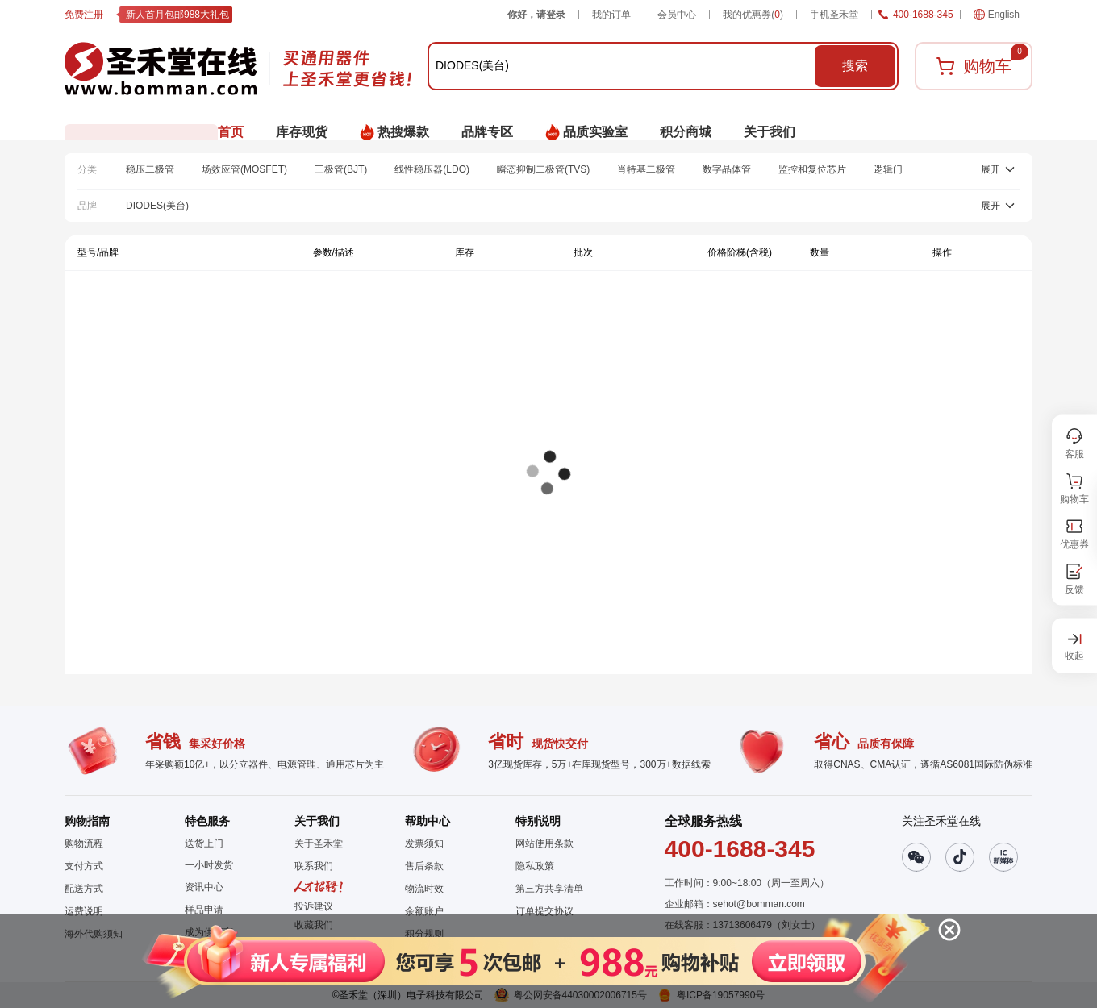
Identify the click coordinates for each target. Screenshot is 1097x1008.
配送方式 (84, 888)
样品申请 (204, 909)
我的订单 (611, 14)
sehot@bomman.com (759, 904)
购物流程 (84, 843)
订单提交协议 (544, 911)
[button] (533, 961)
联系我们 (313, 866)
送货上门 (204, 843)
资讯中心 (204, 887)
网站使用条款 (544, 843)
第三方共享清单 (549, 888)
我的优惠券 (753, 14)
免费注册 (84, 14)
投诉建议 (313, 906)
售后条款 (424, 866)
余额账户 (424, 911)
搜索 (855, 66)
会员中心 (676, 14)
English (997, 14)
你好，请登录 (536, 14)
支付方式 (84, 866)
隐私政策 (534, 866)
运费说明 (84, 911)
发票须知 (424, 843)
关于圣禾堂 (318, 843)
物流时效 (424, 888)
